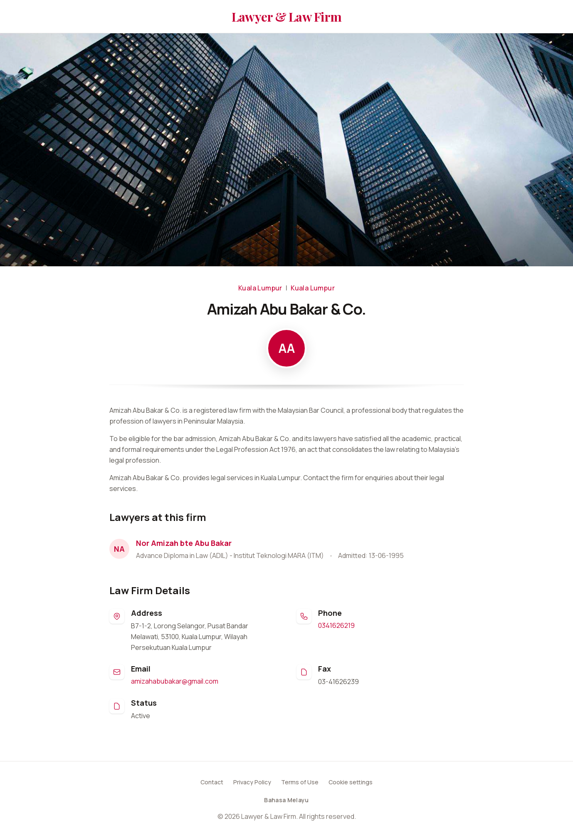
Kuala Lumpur (260, 288)
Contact (211, 782)
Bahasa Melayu (286, 800)
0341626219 (336, 625)
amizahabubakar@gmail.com (174, 681)
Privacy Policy (252, 782)
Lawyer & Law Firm (286, 16)
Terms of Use (300, 782)
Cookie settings (350, 782)
